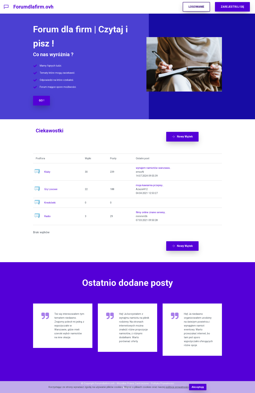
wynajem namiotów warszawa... (153, 166)
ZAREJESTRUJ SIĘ (232, 6)
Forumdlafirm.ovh (33, 7)
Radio (47, 214)
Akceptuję (198, 387)
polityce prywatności (177, 387)
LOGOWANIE (196, 6)
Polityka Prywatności (162, 380)
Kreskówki (50, 201)
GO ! (41, 100)
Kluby (47, 170)
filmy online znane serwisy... (151, 210)
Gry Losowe (50, 187)
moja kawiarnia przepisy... (150, 183)
